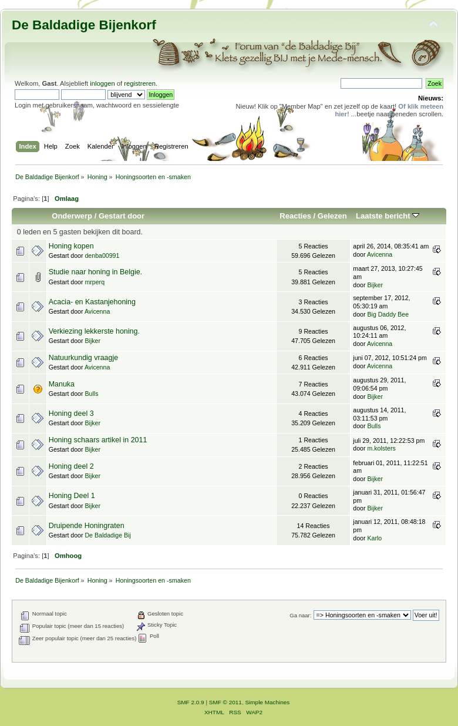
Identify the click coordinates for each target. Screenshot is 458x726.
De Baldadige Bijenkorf (84, 25)
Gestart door (121, 215)
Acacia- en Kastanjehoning (92, 302)
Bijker (375, 284)
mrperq (95, 281)
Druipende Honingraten (86, 526)
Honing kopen (71, 246)
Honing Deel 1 (72, 496)
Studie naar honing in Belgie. (95, 272)
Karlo (374, 538)
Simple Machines (267, 702)
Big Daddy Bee (388, 314)
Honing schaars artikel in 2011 (98, 440)
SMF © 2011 (225, 702)
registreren (140, 83)
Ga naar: (300, 615)
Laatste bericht (387, 215)
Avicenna (379, 254)
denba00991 (102, 255)
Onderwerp (72, 215)
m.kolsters (381, 448)
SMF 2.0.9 (190, 702)
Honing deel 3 (71, 413)
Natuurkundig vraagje (84, 358)
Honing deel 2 (71, 466)
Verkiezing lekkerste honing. (94, 331)
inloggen (102, 83)
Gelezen (332, 215)
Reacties (295, 215)
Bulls (91, 393)
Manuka (62, 384)
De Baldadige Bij (107, 535)
